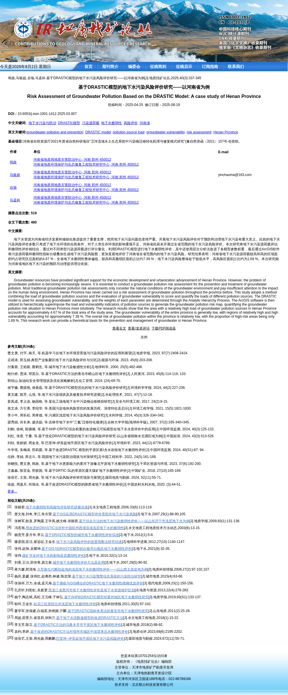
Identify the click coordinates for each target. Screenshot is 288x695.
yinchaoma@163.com (235, 175)
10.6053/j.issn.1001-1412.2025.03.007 (47, 114)
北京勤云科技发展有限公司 (152, 685)
